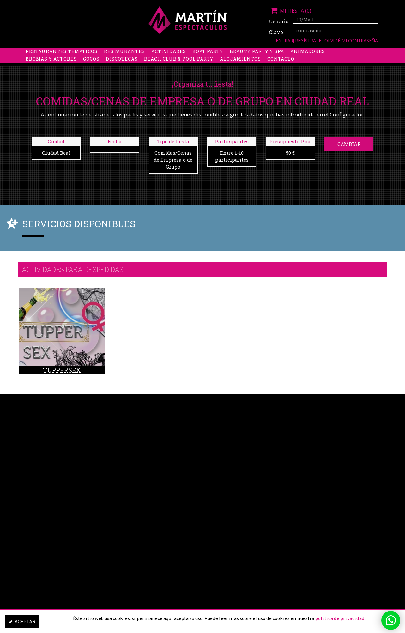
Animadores (307, 60)
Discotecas (122, 68)
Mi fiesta (290, 10)
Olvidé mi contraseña (351, 41)
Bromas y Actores (51, 68)
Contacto (280, 68)
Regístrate (309, 41)
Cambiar (348, 144)
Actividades (168, 60)
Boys (261, 53)
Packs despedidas (191, 53)
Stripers (235, 53)
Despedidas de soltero (128, 53)
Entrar (284, 41)
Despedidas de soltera (58, 53)
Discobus (288, 53)
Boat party (207, 60)
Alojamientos (240, 68)
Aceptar (21, 621)
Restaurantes (124, 60)
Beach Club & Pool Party (179, 68)
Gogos (91, 68)
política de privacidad (340, 618)
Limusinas (322, 53)
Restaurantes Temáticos (62, 60)
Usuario (278, 21)
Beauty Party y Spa (257, 60)
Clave (276, 32)
